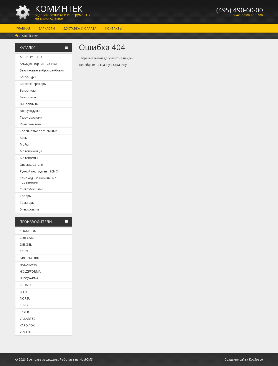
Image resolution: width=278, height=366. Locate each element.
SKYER (24, 312)
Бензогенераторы (33, 84)
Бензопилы (28, 90)
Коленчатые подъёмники (38, 131)
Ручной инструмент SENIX (39, 171)
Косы (23, 138)
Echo (24, 251)
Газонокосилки (31, 117)
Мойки (25, 144)
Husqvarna (29, 278)
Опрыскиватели (31, 164)
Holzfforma (30, 271)
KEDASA (25, 285)
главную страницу (113, 65)
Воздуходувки (30, 111)
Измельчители (30, 124)
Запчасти (47, 28)
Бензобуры (28, 77)
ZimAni (25, 332)
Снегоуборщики (31, 189)
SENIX (24, 305)
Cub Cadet (28, 238)
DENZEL (26, 244)
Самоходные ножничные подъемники (38, 180)
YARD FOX (27, 325)
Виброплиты (29, 104)
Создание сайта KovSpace (244, 359)
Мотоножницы (31, 151)
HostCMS (86, 359)
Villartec (27, 318)
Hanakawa (28, 265)
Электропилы (30, 209)
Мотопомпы (29, 158)
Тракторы (27, 202)
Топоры (25, 196)
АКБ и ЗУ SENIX (31, 57)
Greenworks (30, 258)
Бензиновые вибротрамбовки (42, 70)
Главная (23, 28)
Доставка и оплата (79, 28)
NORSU (25, 298)
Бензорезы (28, 97)
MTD (23, 292)
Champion (28, 231)
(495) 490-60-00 (239, 9)
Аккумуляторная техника (38, 63)
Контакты (113, 28)
